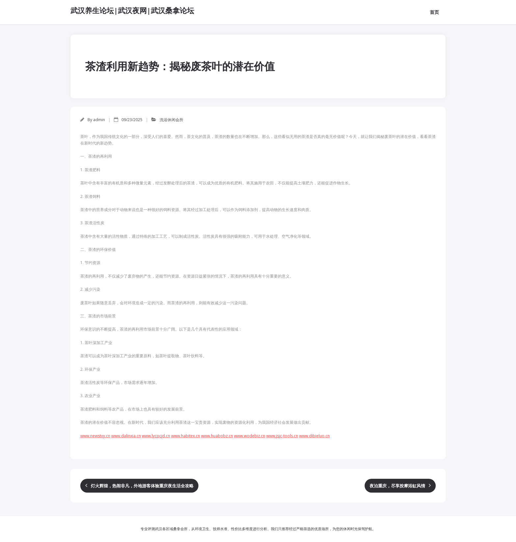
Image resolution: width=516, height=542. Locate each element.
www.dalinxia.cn (126, 436)
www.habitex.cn (185, 436)
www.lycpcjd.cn (156, 436)
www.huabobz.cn (217, 436)
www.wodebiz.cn (249, 436)
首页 (434, 12)
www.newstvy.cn (95, 436)
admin (99, 119)
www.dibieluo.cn (314, 436)
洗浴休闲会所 (171, 119)
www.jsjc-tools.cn (282, 436)
